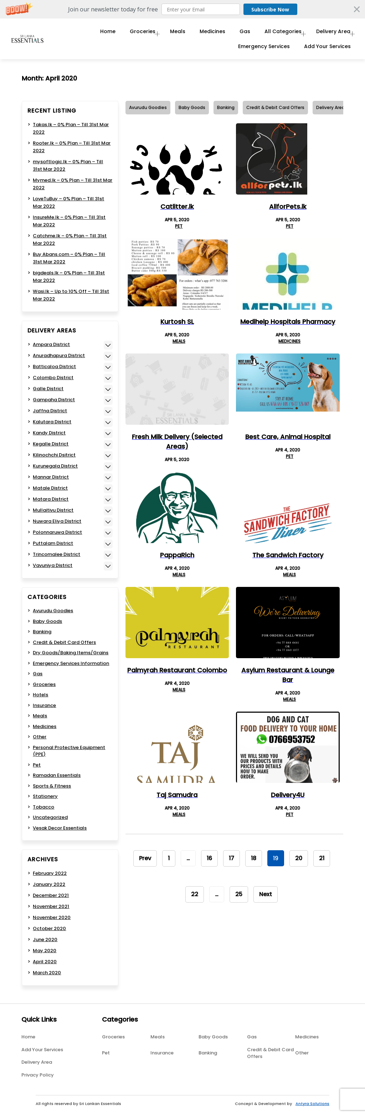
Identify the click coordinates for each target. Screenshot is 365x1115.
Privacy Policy (37, 1075)
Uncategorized (50, 817)
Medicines (206, 32)
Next (265, 894)
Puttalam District (53, 543)
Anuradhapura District (59, 355)
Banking (226, 107)
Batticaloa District (54, 366)
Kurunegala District (55, 466)
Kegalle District (50, 443)
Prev (145, 858)
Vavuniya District (52, 565)
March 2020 (47, 972)
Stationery (45, 796)
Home (98, 32)
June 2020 (45, 939)
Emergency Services (264, 51)
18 (253, 858)
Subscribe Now (267, 9)
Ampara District (51, 344)
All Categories (276, 32)
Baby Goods (192, 107)
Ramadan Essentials (57, 775)
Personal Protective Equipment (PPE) (69, 751)
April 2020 (45, 961)
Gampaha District (54, 399)
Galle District (48, 388)
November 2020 (52, 917)
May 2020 (44, 950)
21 (321, 858)
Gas (238, 32)
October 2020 (49, 928)
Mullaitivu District (53, 510)
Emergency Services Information (71, 663)
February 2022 (50, 873)
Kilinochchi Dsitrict (54, 454)
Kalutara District (52, 421)
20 (298, 858)
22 (194, 894)
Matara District (50, 499)
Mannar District (51, 477)
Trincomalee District (56, 554)
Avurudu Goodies (148, 107)
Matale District (50, 488)
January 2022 (49, 884)
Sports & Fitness (52, 786)
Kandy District (49, 432)
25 (238, 894)
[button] (182, 9)
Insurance (44, 705)
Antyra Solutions (312, 1103)
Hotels (40, 694)
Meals (171, 32)
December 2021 (51, 895)
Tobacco (43, 807)
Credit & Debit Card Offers (275, 107)
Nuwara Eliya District (57, 521)
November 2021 (51, 906)
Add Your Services (327, 51)
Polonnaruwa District (57, 532)
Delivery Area (330, 32)
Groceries (133, 32)
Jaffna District (50, 410)
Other (39, 736)
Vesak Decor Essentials (60, 828)
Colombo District (53, 377)
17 (231, 858)
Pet (178, 226)
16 (209, 858)
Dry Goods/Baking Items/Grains (70, 652)
